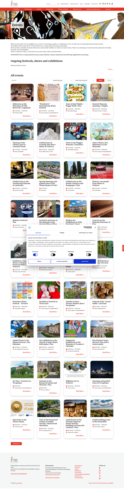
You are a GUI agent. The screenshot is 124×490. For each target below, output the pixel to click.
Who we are (95, 4)
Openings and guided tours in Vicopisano (101, 383)
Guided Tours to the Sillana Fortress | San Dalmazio (21, 343)
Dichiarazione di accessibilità (106, 484)
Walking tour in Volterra (72, 383)
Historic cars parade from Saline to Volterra (100, 184)
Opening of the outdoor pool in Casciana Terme (19, 145)
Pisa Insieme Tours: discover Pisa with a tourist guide (100, 343)
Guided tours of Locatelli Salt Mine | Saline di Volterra (47, 145)
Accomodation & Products (82, 476)
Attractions (78, 474)
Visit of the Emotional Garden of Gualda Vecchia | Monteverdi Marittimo (48, 423)
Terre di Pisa (18, 485)
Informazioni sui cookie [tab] (85, 232)
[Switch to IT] (100, 4)
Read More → (27, 117)
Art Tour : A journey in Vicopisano (22, 383)
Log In (81, 4)
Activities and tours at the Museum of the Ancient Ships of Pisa (48, 223)
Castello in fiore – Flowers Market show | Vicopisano (75, 304)
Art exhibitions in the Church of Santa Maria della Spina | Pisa (48, 343)
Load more (16, 444)
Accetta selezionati (62, 261)
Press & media (79, 479)
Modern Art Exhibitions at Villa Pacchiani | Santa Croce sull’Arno (74, 224)
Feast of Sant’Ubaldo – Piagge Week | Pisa (75, 106)
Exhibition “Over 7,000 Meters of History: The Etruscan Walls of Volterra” (22, 264)
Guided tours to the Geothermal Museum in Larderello (21, 184)
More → (110, 70)
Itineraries (78, 472)
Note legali (95, 484)
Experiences (78, 467)
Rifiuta (39, 261)
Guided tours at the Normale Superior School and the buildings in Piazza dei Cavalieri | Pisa (75, 424)
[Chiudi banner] (95, 227)
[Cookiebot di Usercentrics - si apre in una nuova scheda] (85, 227)
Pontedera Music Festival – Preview (20, 303)
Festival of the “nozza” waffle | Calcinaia (101, 303)
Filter (100, 81)
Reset (109, 81)
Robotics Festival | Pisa (20, 222)
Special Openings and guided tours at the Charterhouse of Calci (48, 184)
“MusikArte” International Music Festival (47, 107)
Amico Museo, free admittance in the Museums (100, 145)
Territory (77, 469)
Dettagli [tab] (62, 232)
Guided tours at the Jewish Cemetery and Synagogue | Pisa (74, 184)
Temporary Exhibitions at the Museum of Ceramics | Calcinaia (75, 344)
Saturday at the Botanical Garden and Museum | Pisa (48, 384)
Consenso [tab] (38, 232)
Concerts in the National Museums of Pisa (101, 223)
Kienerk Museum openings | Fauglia (100, 106)
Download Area (65, 4)
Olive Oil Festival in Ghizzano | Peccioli (100, 263)
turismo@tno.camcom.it (52, 476)
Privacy (90, 484)
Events (77, 470)
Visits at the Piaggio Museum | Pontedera (74, 145)
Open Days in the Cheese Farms (20, 422)
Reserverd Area (74, 4)
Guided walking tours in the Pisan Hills (101, 422)
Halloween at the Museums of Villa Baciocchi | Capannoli (21, 107)
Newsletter (87, 4)
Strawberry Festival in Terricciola (48, 303)
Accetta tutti (84, 261)
